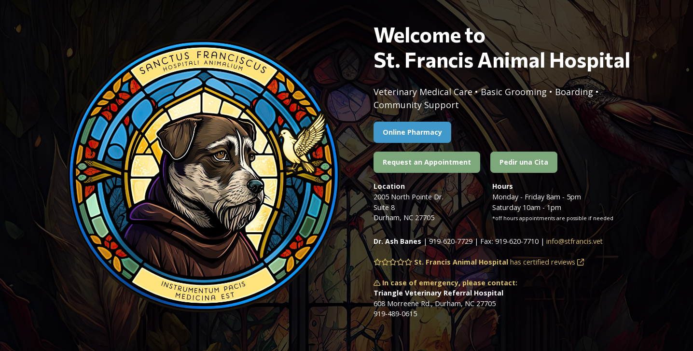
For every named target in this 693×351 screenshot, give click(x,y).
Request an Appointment (427, 162)
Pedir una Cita (523, 162)
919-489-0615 (395, 313)
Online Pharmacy (412, 132)
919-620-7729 (450, 241)
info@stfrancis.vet (574, 241)
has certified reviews (479, 262)
